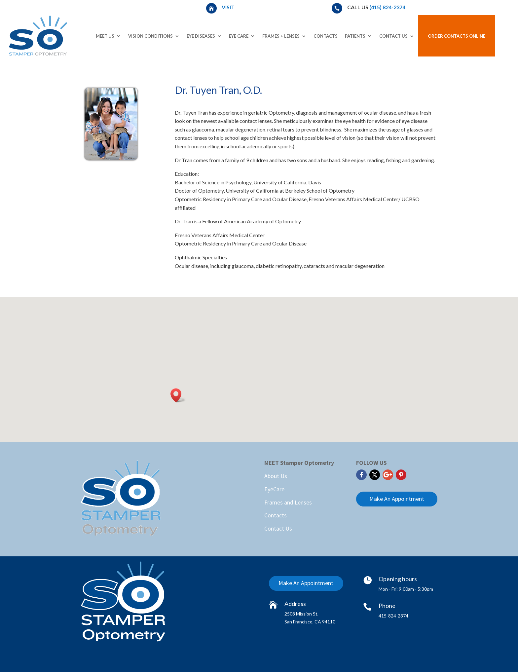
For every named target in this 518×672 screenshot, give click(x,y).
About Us (275, 476)
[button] (178, 395)
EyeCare (274, 489)
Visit (229, 7)
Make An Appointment (396, 499)
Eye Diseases (201, 36)
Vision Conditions (150, 36)
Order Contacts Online (456, 36)
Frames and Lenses (288, 502)
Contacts (326, 36)
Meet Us (105, 36)
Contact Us (393, 36)
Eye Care (238, 36)
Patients (355, 36)
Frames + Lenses (281, 36)
